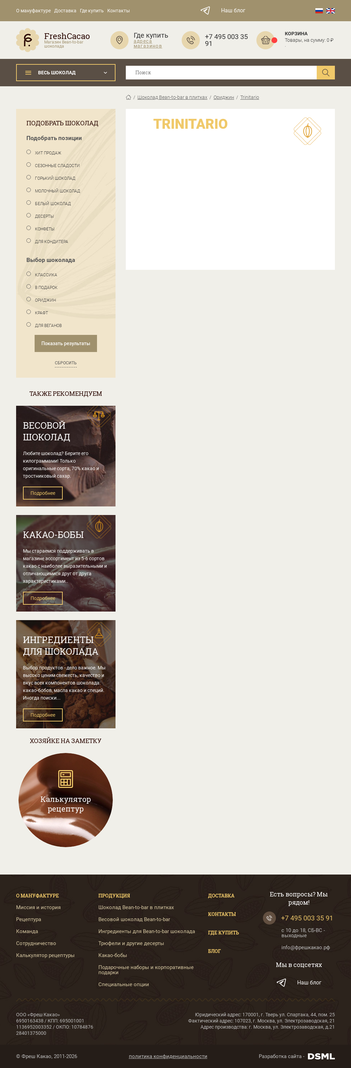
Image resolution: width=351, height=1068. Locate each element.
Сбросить (66, 363)
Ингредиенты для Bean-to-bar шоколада (146, 931)
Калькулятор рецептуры (45, 955)
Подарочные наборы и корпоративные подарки (146, 970)
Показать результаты (65, 343)
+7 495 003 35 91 (298, 918)
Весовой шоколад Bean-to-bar (134, 919)
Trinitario (249, 97)
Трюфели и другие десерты (131, 943)
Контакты (118, 10)
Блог (214, 951)
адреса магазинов (148, 43)
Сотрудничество (36, 943)
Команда (27, 931)
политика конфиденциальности (168, 1056)
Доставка (65, 10)
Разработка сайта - (297, 1056)
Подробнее (43, 493)
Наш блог (233, 10)
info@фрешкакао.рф (305, 947)
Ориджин (224, 97)
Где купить (92, 10)
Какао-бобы (112, 955)
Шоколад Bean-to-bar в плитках (172, 97)
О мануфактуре (33, 10)
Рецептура (28, 919)
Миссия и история (38, 907)
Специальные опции (123, 984)
